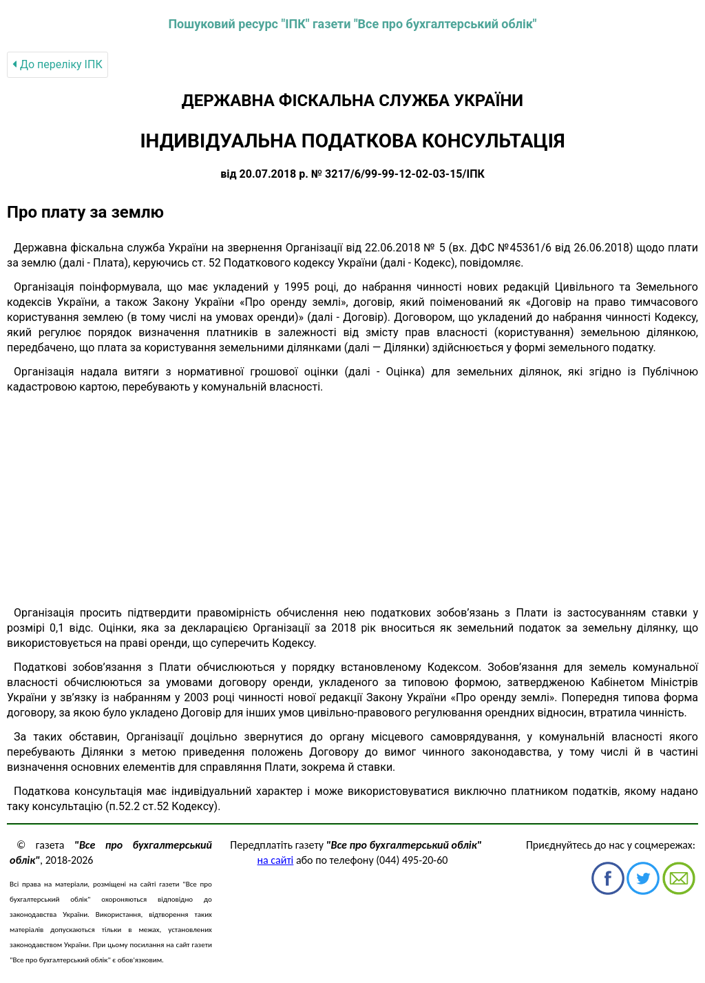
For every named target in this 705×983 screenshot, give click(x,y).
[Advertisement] (352, 500)
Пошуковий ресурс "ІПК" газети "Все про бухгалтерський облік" (352, 24)
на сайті (275, 860)
